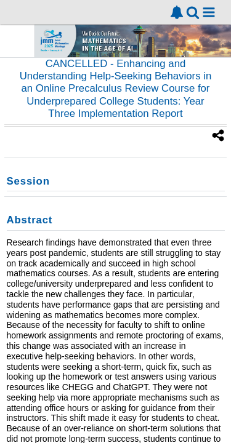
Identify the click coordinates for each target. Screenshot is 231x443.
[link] (177, 12)
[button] (209, 12)
